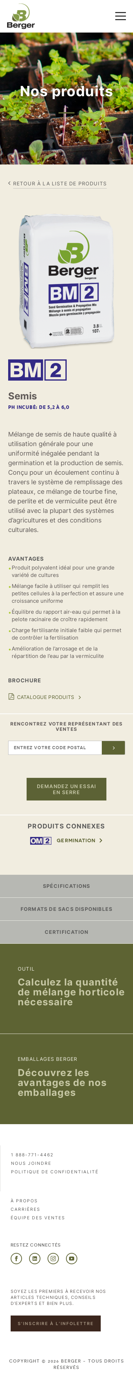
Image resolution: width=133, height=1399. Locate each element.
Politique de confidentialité (55, 1171)
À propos (24, 1200)
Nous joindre (31, 1163)
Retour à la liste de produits (60, 183)
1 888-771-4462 (32, 1154)
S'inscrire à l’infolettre (56, 1323)
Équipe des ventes (38, 1217)
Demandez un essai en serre (66, 789)
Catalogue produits (45, 697)
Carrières (25, 1209)
